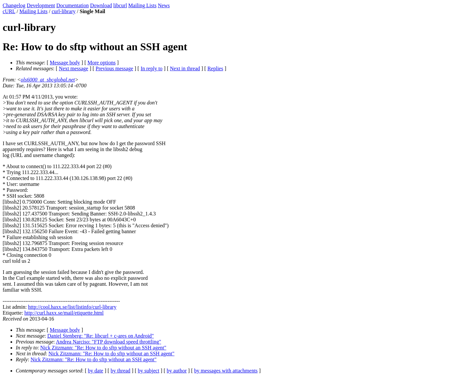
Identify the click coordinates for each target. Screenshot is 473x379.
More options (101, 62)
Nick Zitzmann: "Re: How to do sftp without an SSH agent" (103, 347)
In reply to (152, 68)
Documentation (72, 5)
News (163, 5)
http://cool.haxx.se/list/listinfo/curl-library (72, 307)
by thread (120, 370)
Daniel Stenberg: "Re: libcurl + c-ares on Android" (100, 336)
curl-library (64, 11)
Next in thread (185, 68)
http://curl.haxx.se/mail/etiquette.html (63, 313)
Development (41, 5)
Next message (73, 68)
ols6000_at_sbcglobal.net (48, 79)
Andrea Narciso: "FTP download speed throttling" (108, 342)
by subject (148, 370)
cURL (9, 11)
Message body (65, 62)
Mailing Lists (142, 5)
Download (101, 5)
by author (177, 370)
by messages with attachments (226, 370)
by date (95, 370)
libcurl (120, 5)
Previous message (114, 68)
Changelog (14, 5)
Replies (215, 68)
